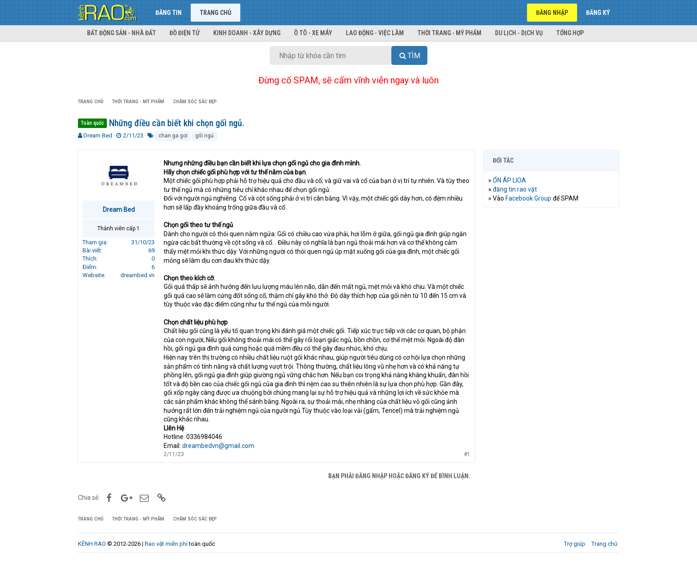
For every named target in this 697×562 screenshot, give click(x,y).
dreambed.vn (138, 275)
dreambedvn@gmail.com (219, 445)
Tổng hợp (570, 33)
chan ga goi (173, 136)
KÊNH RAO (92, 543)
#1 (466, 454)
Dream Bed (97, 135)
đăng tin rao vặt (515, 189)
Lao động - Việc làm (375, 33)
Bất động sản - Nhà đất (121, 33)
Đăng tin (169, 12)
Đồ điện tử (185, 33)
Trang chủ (215, 12)
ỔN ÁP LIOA (510, 180)
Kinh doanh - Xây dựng (246, 33)
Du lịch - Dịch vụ (519, 33)
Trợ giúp (574, 543)
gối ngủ (204, 136)
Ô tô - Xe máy (313, 33)
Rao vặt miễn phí (166, 543)
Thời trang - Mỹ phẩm (449, 33)
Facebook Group (529, 198)
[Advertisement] (551, 352)
